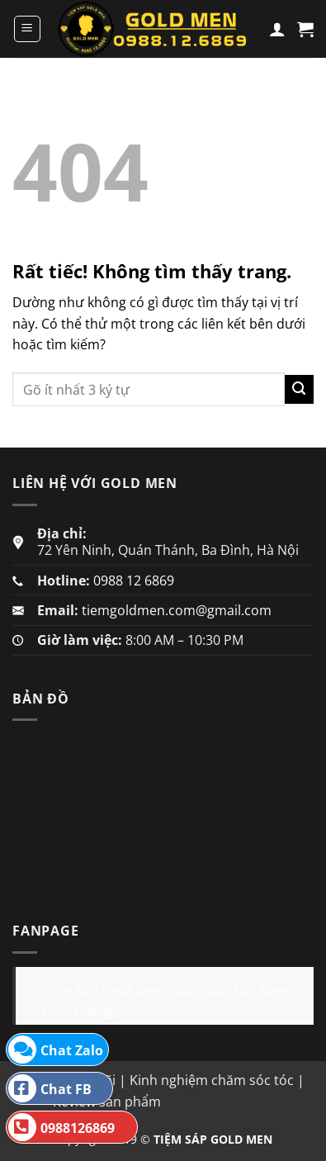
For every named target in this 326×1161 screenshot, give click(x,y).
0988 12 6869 (133, 580)
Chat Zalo (55, 1049)
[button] (27, 29)
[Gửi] (299, 389)
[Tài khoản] (277, 29)
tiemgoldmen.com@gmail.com (177, 610)
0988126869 (61, 1127)
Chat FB (50, 1088)
